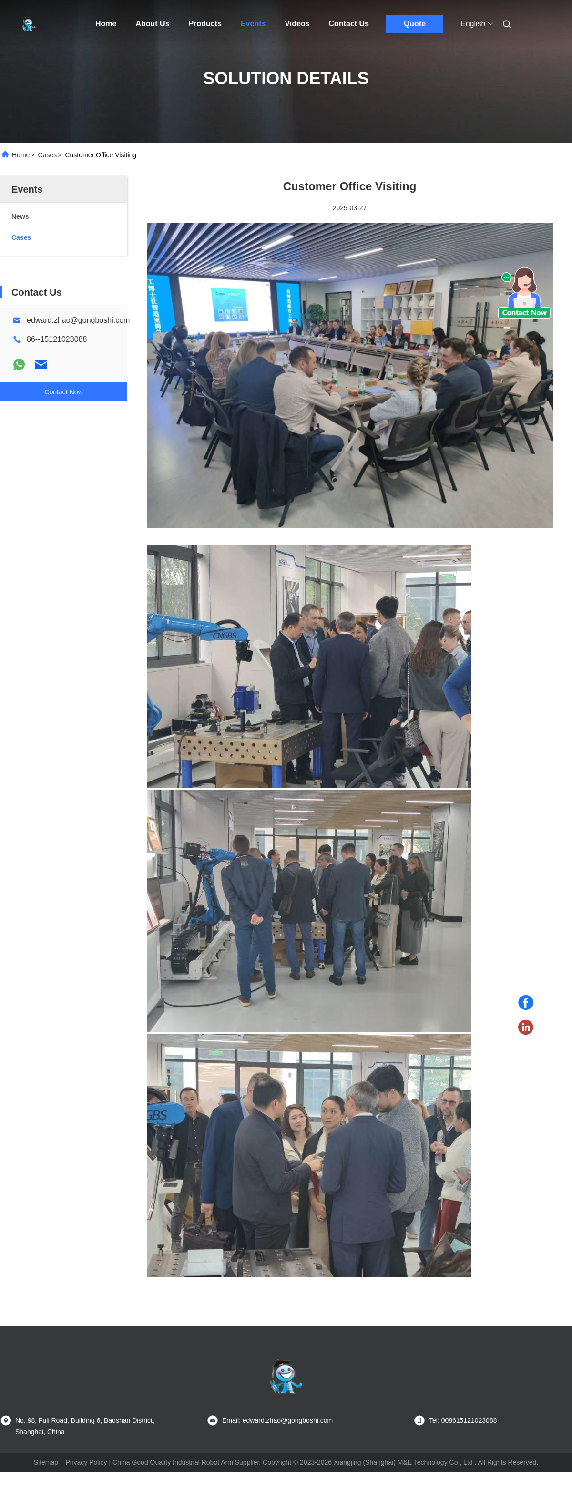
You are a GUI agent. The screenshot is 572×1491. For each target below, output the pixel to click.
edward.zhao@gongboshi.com (78, 320)
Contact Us (349, 24)
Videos (297, 24)
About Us (152, 24)
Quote (415, 24)
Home (105, 24)
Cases (47, 155)
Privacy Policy (86, 1462)
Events (253, 24)
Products (205, 24)
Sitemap (46, 1462)
